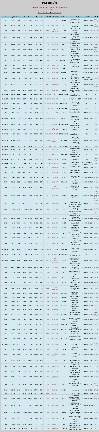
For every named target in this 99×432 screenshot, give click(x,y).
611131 (96, 51)
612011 (96, 200)
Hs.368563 (55, 376)
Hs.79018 (55, 273)
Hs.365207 (55, 237)
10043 (47, 301)
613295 (96, 366)
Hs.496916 (55, 255)
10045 (47, 309)
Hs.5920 (55, 210)
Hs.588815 (55, 297)
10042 (47, 297)
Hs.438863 (55, 412)
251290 (96, 343)
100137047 (47, 163)
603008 (96, 393)
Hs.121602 (55, 320)
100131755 (47, 129)
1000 (47, 30)
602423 (96, 412)
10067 (47, 428)
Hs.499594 (55, 259)
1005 (47, 333)
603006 (96, 203)
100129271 (47, 99)
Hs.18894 (55, 360)
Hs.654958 (55, 405)
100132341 (47, 146)
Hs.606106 (55, 31)
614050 (96, 400)
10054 (47, 366)
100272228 (47, 255)
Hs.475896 (55, 172)
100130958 (47, 118)
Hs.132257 (55, 90)
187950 (96, 193)
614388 (96, 391)
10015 (47, 172)
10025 (47, 237)
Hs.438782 (55, 167)
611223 (96, 38)
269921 (96, 207)
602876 (96, 345)
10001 (47, 44)
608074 (96, 172)
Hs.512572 (55, 139)
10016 (47, 177)
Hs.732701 (55, 398)
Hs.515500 (55, 371)
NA (55, 95)
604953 (96, 140)
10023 (47, 228)
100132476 (47, 149)
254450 (96, 197)
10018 (47, 187)
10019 (47, 196)
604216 (96, 338)
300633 (96, 314)
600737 (96, 209)
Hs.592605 (55, 344)
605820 (96, 212)
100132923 (47, 154)
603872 (96, 233)
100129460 (47, 104)
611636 (96, 55)
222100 (96, 195)
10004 (47, 61)
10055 (47, 371)
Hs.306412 (55, 305)
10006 (47, 69)
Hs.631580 (55, 366)
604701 (96, 293)
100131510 (47, 124)
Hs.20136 (55, 314)
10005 (47, 65)
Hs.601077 (55, 99)
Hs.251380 (55, 223)
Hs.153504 (55, 293)
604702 (96, 297)
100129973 (47, 109)
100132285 (47, 140)
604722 (96, 305)
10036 (47, 273)
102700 (96, 25)
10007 (47, 73)
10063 (47, 418)
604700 (96, 301)
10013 (47, 113)
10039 (47, 282)
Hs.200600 (55, 428)
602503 (96, 228)
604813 (96, 418)
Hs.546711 (55, 154)
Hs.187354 (55, 49)
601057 (96, 177)
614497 (96, 385)
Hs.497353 (55, 44)
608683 (96, 320)
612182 (96, 21)
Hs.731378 (55, 141)
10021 (47, 218)
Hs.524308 (55, 260)
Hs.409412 (55, 277)
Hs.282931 (55, 338)
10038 (47, 277)
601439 (96, 396)
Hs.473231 (55, 203)
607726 (96, 282)
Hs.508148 (55, 69)
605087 (96, 243)
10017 (47, 182)
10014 (47, 167)
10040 (47, 293)
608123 (96, 65)
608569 (96, 398)
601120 (96, 267)
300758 (96, 316)
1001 (47, 84)
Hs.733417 (55, 124)
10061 (47, 405)
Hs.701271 (55, 134)
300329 (96, 78)
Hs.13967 (55, 61)
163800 (96, 216)
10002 (47, 49)
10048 (47, 325)
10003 (47, 55)
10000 (47, 38)
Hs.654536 (55, 25)
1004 (47, 288)
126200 (96, 158)
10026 (47, 243)
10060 (47, 398)
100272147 (47, 250)
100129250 (47, 95)
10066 (47, 424)
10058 (47, 384)
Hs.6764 (55, 113)
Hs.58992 (55, 349)
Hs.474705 (55, 301)
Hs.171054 (55, 289)
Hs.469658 (55, 187)
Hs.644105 (55, 159)
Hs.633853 (55, 73)
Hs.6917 (55, 250)
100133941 (47, 159)
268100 (96, 48)
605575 (96, 349)
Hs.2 (55, 21)
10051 (47, 349)
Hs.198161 (55, 163)
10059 (47, 390)
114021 (96, 83)
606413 (96, 223)
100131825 (47, 134)
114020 (96, 30)
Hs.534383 (55, 418)
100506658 (47, 344)
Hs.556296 (55, 390)
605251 (96, 377)
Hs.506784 (55, 196)
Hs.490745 (55, 329)
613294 (96, 371)
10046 (47, 314)
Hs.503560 (55, 55)
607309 (96, 360)
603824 (96, 210)
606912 (96, 424)
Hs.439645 (55, 309)
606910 (96, 182)
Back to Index (49, 9)
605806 (96, 333)
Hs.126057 (55, 228)
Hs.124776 (55, 287)
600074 (96, 160)
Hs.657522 (55, 333)
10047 (47, 320)
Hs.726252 (55, 355)
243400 (96, 20)
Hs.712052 (55, 354)
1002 (47, 203)
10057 (47, 377)
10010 (47, 90)
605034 (96, 260)
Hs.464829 (55, 29)
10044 (47, 305)
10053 (47, 360)
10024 (47, 233)
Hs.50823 (55, 177)
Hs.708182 (55, 325)
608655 (96, 355)
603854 (96, 325)
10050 (47, 338)
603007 (96, 288)
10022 (47, 223)
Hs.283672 (55, 182)
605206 (96, 218)
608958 (96, 26)
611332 (96, 329)
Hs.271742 (55, 282)
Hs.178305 (55, 243)
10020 (47, 210)
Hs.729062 (55, 128)
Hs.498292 (55, 38)
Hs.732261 (55, 130)
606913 (96, 428)
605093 (96, 198)
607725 (96, 277)
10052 (47, 355)
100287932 (47, 260)
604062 (96, 237)
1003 (47, 267)
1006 (47, 393)
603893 (96, 90)
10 (47, 21)
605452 (96, 383)
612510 (96, 405)
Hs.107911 (55, 384)
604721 (96, 309)
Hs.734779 (55, 118)
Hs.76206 (55, 267)
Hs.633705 (55, 104)
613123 (96, 220)
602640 (96, 61)
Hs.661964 (55, 262)
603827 (96, 187)
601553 (96, 86)
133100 (96, 192)
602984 (96, 44)
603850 (96, 389)
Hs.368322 (55, 393)
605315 (96, 167)
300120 (96, 312)
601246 (96, 273)
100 (48, 25)
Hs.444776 (55, 65)
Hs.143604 (55, 78)
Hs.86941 (55, 218)
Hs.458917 (55, 424)
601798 (96, 73)
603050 (96, 69)
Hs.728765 (55, 378)
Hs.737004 (55, 188)
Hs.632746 (55, 149)
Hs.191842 (55, 84)
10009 (47, 78)
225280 (96, 84)
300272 (96, 113)
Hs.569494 (55, 109)
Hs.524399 (55, 233)
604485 (96, 49)
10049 (47, 329)
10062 (47, 412)
